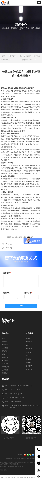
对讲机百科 (12, 56)
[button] (39, 2)
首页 (3, 56)
